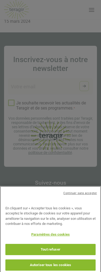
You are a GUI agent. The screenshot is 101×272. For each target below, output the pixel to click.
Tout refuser (50, 251)
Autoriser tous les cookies (50, 266)
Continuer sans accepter (80, 194)
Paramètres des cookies (50, 236)
